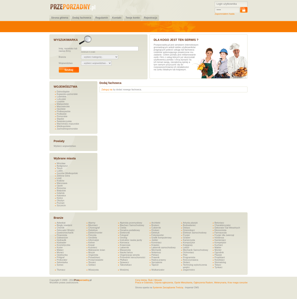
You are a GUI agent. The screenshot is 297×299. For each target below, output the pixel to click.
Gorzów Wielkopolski (67, 173)
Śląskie (60, 119)
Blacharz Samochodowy (132, 225)
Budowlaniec (189, 225)
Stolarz (186, 262)
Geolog (123, 237)
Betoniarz (219, 222)
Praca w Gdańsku (144, 282)
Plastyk (218, 255)
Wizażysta (93, 269)
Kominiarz (156, 242)
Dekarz (186, 227)
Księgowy (188, 245)
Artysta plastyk (190, 222)
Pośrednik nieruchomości (132, 257)
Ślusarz (92, 262)
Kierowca (124, 242)
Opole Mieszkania (183, 282)
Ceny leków (141, 280)
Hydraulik (61, 240)
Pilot (185, 255)
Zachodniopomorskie (67, 128)
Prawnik (155, 257)
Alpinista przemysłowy (131, 222)
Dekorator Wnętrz (65, 230)
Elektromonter (95, 232)
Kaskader (61, 242)
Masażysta (125, 250)
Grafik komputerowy (161, 237)
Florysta (92, 235)
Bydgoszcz (62, 166)
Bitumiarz (93, 225)
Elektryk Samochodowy (194, 232)
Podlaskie (62, 114)
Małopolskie (63, 104)
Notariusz (156, 252)
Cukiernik (156, 227)
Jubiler (154, 240)
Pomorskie (62, 116)
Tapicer (155, 265)
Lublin (60, 171)
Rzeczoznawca (190, 260)
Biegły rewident (64, 225)
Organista (93, 255)
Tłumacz (61, 269)
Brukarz (155, 225)
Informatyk (93, 240)
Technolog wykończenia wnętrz (195, 266)
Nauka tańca (126, 252)
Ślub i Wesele (155, 280)
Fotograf (124, 235)
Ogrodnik (219, 252)
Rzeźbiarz (219, 260)
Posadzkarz (94, 257)
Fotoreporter (157, 235)
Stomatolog (220, 262)
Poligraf (60, 257)
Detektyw (93, 230)
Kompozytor (189, 242)
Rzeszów (61, 188)
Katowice (61, 195)
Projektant (219, 257)
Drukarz (155, 230)
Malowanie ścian (96, 250)
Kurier (60, 247)
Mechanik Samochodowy (195, 250)
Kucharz (218, 245)
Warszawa (62, 183)
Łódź (59, 178)
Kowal (91, 245)
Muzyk (91, 252)
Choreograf (94, 227)
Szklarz (92, 265)
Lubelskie (61, 96)
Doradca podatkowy (130, 230)
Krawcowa (125, 245)
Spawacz (124, 262)
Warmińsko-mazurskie (68, 123)
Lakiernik (124, 247)
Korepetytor (220, 242)
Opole (60, 185)
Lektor (186, 247)
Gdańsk (61, 193)
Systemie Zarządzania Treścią (168, 287)
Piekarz (155, 255)
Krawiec (155, 245)
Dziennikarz (189, 230)
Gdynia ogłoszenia (163, 282)
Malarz (60, 250)
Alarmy (91, 222)
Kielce (60, 198)
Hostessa (219, 237)
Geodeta (92, 237)
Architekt (155, 222)
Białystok (61, 190)
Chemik (60, 227)
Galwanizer (62, 237)
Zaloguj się (106, 89)
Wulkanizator (157, 269)
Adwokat (61, 222)
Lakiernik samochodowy (163, 247)
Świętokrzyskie (64, 121)
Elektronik (125, 232)
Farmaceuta (220, 232)
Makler (217, 247)
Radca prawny (158, 260)
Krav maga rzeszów (237, 282)
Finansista (62, 235)
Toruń (59, 168)
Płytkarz (124, 260)
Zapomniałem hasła (225, 14)
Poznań (60, 203)
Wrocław (61, 163)
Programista (189, 257)
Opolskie (61, 109)
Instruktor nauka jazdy (131, 240)
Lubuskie (61, 99)
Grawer (186, 237)
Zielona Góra (63, 175)
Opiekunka (62, 255)
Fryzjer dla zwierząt (224, 235)
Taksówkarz (126, 265)
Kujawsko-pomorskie (67, 94)
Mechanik (156, 250)
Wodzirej (124, 269)
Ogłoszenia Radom (203, 282)
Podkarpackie (64, 111)
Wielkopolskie (64, 126)
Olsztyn (60, 200)
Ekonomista (220, 230)
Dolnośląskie (63, 91)
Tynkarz (218, 267)
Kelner (91, 242)
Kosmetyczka (63, 245)
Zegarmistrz (189, 269)
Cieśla (123, 227)
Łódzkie (61, 101)
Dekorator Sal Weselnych (227, 227)
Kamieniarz (220, 240)
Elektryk (155, 232)
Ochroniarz (188, 252)
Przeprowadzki (95, 260)
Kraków (60, 180)
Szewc (60, 265)
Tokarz (217, 265)
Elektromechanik (65, 232)
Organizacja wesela (130, 255)
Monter (218, 250)
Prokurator (62, 260)
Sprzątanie (156, 262)
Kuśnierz (92, 247)
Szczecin (61, 205)
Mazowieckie (63, 106)
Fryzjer (186, 235)
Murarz (60, 252)
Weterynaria (220, 282)
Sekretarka (62, 262)
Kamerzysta (189, 240)
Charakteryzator (222, 225)
